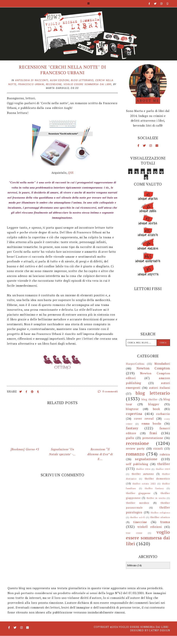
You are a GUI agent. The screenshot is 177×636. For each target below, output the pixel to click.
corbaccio (163, 414)
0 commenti (108, 391)
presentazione (152, 438)
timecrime (140, 522)
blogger (153, 404)
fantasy (132, 428)
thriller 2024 (143, 469)
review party (135, 448)
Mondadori (162, 363)
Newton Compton (153, 368)
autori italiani (159, 388)
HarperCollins (135, 363)
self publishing (137, 464)
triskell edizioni (149, 527)
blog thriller (150, 399)
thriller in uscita (156, 498)
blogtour (132, 409)
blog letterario (82, 80)
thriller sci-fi (137, 517)
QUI (70, 172)
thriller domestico (157, 478)
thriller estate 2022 (144, 483)
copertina (134, 413)
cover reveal (144, 418)
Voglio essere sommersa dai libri (143, 627)
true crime (134, 532)
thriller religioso (160, 512)
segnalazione (146, 459)
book (156, 409)
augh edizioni (59, 80)
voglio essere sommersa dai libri (88, 84)
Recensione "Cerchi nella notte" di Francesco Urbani (62, 70)
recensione (54, 84)
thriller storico (160, 517)
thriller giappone (138, 493)
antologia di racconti (31, 80)
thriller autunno (143, 474)
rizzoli (158, 448)
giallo (130, 438)
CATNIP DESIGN (159, 630)
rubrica (165, 454)
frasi (153, 433)
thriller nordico (137, 503)
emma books (151, 423)
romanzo (135, 454)
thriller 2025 (163, 469)
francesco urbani (31, 84)
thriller (163, 464)
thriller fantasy (154, 488)
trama (165, 521)
